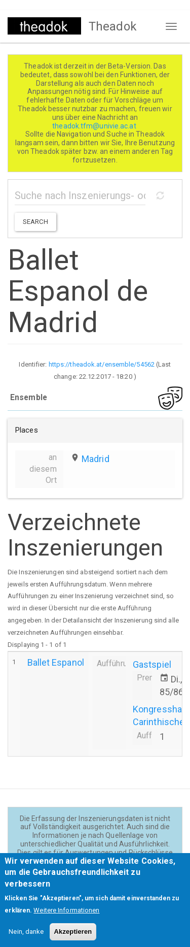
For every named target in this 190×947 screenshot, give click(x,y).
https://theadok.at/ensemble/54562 (102, 364)
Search (35, 221)
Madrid (95, 458)
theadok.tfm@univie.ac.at (95, 126)
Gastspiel (152, 664)
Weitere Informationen (66, 918)
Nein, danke (26, 939)
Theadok (113, 26)
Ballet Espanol (55, 662)
